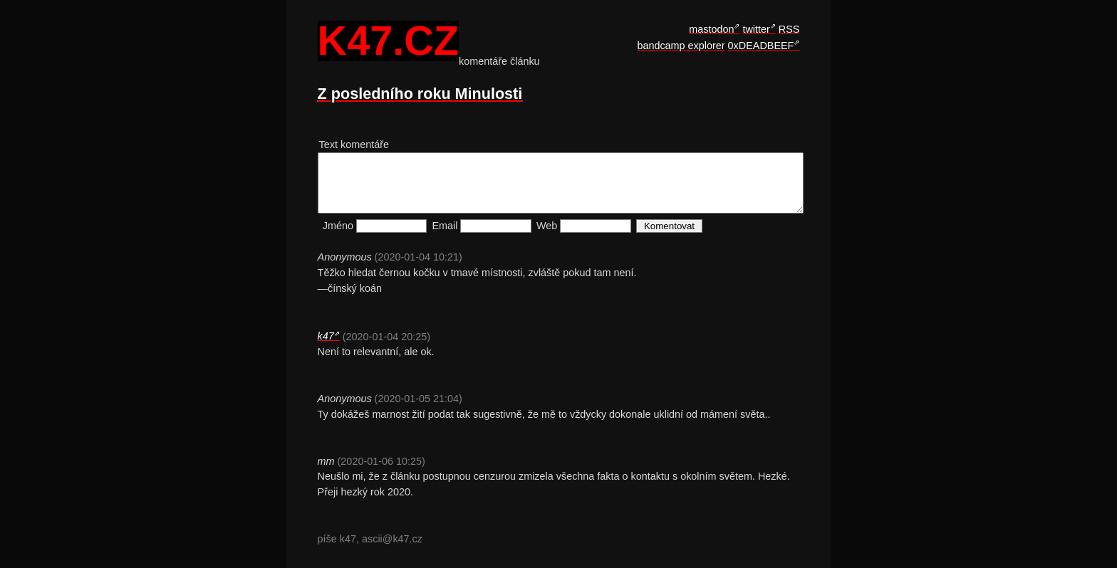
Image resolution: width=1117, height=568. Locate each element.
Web (546, 225)
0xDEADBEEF (761, 45)
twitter (755, 29)
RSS (789, 29)
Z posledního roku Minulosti (420, 93)
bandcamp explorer (680, 45)
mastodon (711, 29)
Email (445, 225)
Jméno (338, 225)
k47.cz (388, 41)
